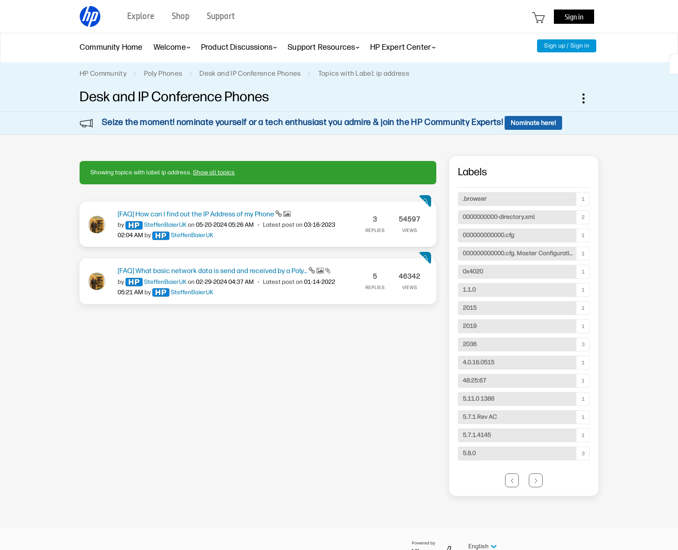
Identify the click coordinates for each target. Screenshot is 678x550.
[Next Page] (536, 480)
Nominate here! (533, 123)
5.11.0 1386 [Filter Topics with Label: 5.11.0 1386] (478, 398)
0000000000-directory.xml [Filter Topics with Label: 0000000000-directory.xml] (499, 217)
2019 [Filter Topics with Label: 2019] (470, 326)
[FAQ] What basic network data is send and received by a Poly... (213, 271)
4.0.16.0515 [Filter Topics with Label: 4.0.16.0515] (478, 362)
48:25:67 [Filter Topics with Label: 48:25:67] (474, 380)
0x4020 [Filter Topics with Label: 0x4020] (473, 271)
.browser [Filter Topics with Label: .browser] (475, 199)
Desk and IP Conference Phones (250, 73)
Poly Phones (163, 73)
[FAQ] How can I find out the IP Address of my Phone (196, 214)
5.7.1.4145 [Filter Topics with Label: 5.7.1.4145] (477, 435)
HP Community (103, 73)
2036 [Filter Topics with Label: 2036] (470, 344)
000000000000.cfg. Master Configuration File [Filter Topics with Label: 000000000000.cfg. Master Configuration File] (525, 253)
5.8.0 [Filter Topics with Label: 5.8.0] (469, 453)
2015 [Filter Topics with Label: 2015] (470, 308)
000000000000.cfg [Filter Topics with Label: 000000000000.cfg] (488, 235)
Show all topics (214, 172)
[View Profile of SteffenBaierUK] (165, 224)
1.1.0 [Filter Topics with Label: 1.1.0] (469, 289)
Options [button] (588, 98)
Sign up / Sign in (566, 45)
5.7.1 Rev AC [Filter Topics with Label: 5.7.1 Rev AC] (480, 417)
